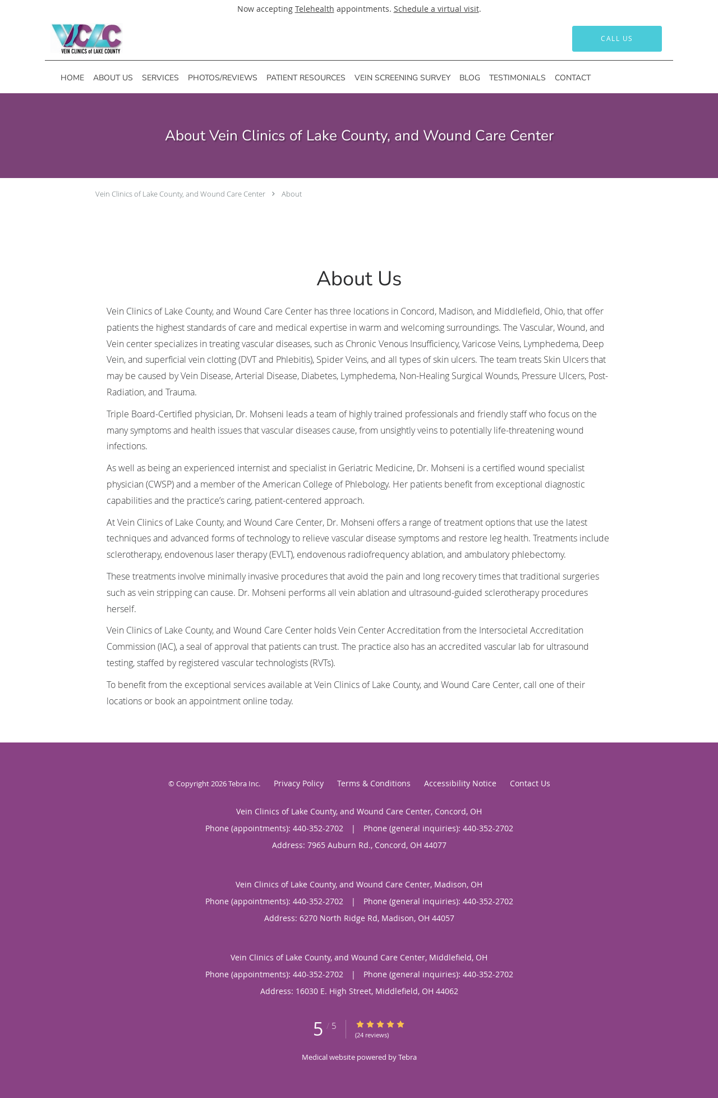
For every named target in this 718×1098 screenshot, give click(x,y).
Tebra (407, 1057)
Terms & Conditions (374, 783)
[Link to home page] (70, 38)
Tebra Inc (243, 783)
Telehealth (314, 8)
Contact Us (530, 783)
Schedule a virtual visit (436, 8)
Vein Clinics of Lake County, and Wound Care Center (180, 194)
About (292, 194)
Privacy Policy (299, 783)
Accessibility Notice (460, 783)
